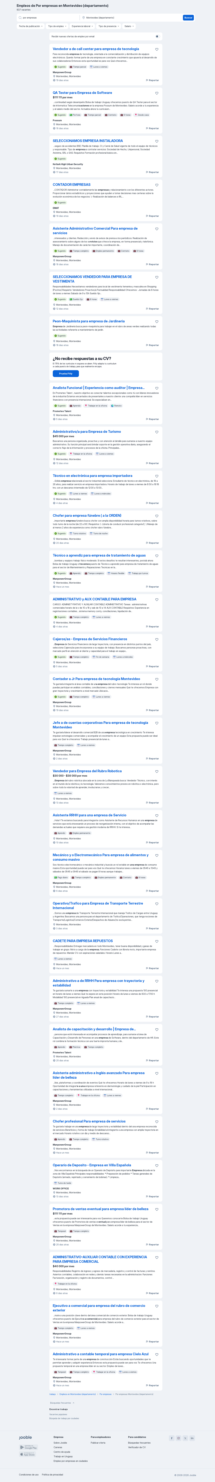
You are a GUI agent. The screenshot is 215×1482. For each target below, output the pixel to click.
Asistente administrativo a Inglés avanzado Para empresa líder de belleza (99, 1083)
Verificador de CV (137, 1447)
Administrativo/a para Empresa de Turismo (87, 439)
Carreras (58, 1447)
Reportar (152, 80)
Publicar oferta (98, 1442)
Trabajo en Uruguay (63, 1456)
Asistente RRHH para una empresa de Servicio (89, 823)
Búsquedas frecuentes (62, 1410)
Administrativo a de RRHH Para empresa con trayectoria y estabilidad (98, 991)
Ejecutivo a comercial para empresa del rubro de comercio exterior (99, 1316)
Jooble (192, 1475)
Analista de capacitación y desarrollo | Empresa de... (94, 1037)
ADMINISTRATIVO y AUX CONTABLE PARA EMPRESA (94, 607)
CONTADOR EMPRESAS (72, 185)
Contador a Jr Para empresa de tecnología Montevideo (96, 687)
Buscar (188, 17)
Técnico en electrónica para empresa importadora (92, 484)
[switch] (158, 36)
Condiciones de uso (29, 1474)
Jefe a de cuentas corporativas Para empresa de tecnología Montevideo (100, 733)
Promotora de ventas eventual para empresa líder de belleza (100, 1217)
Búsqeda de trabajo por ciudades (64, 1426)
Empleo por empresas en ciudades (71, 1461)
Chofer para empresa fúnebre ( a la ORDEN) (87, 523)
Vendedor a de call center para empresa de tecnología (96, 49)
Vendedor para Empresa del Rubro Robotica (87, 779)
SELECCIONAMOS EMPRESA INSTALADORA (88, 141)
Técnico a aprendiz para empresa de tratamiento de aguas (99, 563)
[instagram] (178, 1438)
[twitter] (185, 1438)
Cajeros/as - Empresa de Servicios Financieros (90, 647)
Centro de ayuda (62, 1451)
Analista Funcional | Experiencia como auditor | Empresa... (99, 396)
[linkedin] (192, 1438)
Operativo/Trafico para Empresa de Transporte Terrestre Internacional (98, 913)
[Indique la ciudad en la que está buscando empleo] (111, 18)
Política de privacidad (52, 1474)
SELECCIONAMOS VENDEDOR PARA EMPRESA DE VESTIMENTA (92, 279)
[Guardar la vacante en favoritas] (157, 49)
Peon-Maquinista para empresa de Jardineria (89, 321)
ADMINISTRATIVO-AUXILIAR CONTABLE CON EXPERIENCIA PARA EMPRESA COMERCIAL (100, 1267)
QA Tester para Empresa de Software (82, 93)
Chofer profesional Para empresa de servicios (89, 1129)
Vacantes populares (58, 1422)
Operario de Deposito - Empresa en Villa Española (92, 1173)
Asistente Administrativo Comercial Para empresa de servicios (95, 230)
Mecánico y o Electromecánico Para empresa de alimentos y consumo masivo (100, 865)
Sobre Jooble (60, 1442)
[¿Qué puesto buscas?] (48, 18)
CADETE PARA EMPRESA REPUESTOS (83, 949)
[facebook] (172, 1438)
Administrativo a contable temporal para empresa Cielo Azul (101, 1362)
